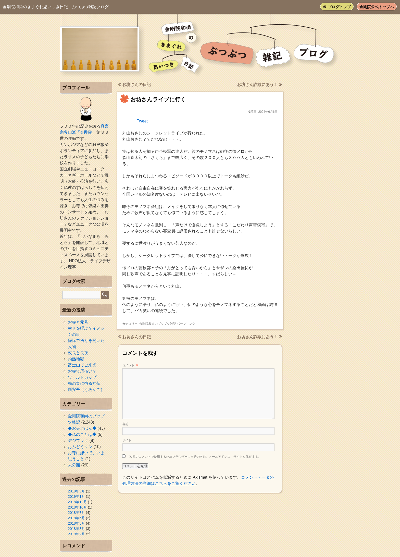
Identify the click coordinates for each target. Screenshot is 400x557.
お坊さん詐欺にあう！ (259, 84)
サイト (126, 440)
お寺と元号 (78, 322)
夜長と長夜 (78, 353)
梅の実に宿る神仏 (84, 383)
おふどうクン (80, 446)
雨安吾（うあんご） (86, 389)
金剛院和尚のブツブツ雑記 (157, 324)
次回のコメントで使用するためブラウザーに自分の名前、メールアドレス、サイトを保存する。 (195, 457)
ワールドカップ (82, 377)
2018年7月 (76, 513)
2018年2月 (76, 534)
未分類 (74, 465)
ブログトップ (337, 7)
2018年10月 (77, 507)
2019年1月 (76, 496)
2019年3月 (76, 491)
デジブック (78, 440)
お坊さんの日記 (134, 84)
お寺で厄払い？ (82, 371)
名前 (125, 424)
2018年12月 (77, 502)
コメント (130, 365)
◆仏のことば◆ (82, 434)
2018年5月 (76, 523)
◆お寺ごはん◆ (82, 428)
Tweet (142, 121)
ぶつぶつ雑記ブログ (56, 7)
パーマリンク (186, 324)
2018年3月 (76, 529)
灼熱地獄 (76, 359)
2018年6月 (76, 518)
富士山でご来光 (82, 365)
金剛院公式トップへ (376, 7)
